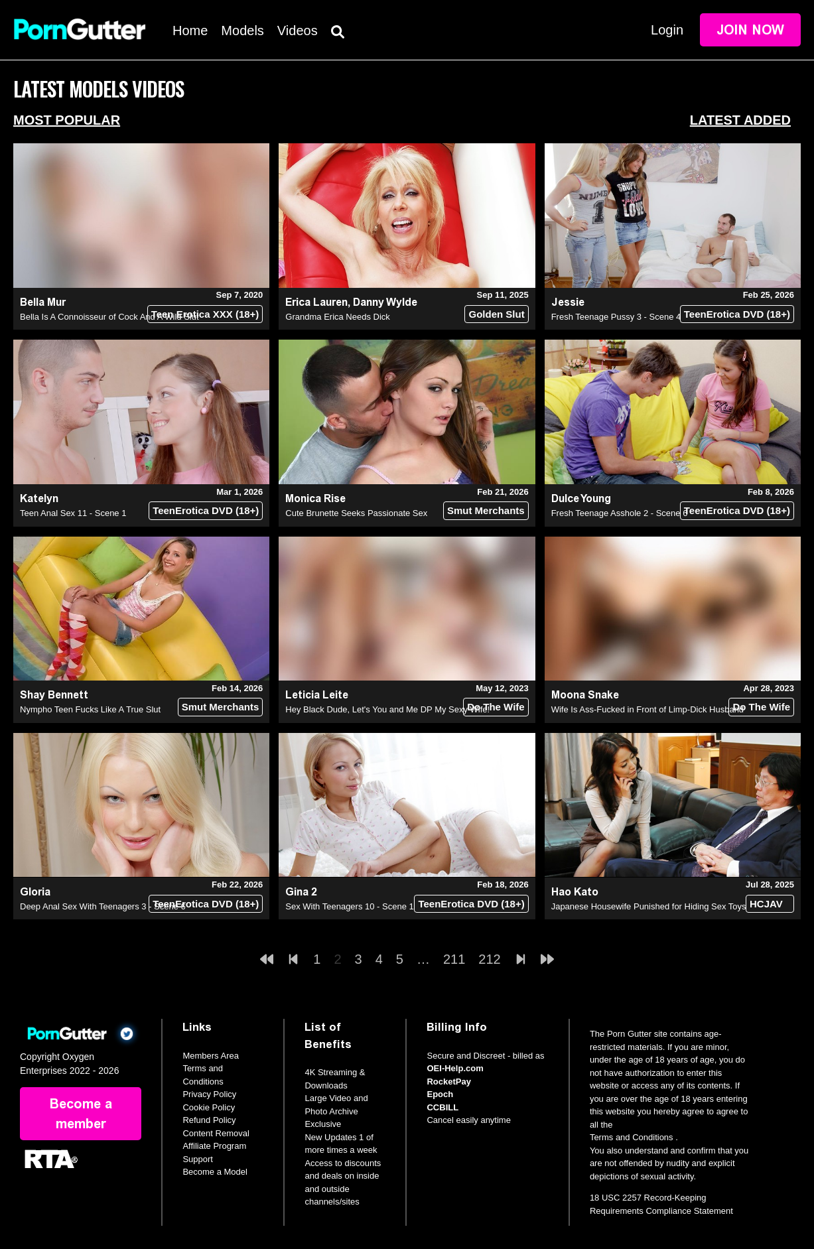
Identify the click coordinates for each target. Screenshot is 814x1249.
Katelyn (39, 498)
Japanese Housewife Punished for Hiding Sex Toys (648, 906)
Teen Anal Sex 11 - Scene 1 (73, 513)
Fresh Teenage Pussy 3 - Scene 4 (616, 317)
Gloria (35, 892)
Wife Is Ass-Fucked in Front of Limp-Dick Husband (647, 709)
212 (489, 959)
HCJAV (766, 903)
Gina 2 (301, 892)
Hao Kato (574, 892)
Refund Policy (209, 1120)
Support (197, 1159)
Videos (297, 30)
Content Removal (215, 1133)
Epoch (440, 1094)
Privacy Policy (209, 1094)
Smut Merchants (486, 510)
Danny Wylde (385, 302)
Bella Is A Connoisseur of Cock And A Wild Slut (109, 317)
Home (190, 30)
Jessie (567, 302)
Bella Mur (43, 302)
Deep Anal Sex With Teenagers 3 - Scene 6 (103, 906)
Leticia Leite (316, 695)
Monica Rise (315, 498)
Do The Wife (496, 706)
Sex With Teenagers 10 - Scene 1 (349, 906)
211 (454, 959)
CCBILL (442, 1107)
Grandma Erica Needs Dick (337, 317)
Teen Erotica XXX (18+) (205, 314)
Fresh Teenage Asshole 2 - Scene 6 (619, 513)
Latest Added (740, 120)
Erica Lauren (316, 302)
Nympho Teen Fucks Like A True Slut (90, 709)
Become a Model (214, 1172)
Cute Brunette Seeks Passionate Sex (356, 513)
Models (242, 30)
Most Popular (66, 120)
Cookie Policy (208, 1107)
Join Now (750, 30)
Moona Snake (585, 695)
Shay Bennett (54, 695)
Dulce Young (581, 498)
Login (667, 30)
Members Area (210, 1056)
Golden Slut (496, 314)
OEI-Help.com (455, 1068)
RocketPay (448, 1081)
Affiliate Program (214, 1146)
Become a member (81, 1114)
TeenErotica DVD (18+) (737, 314)
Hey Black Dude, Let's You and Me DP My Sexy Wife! (387, 709)
